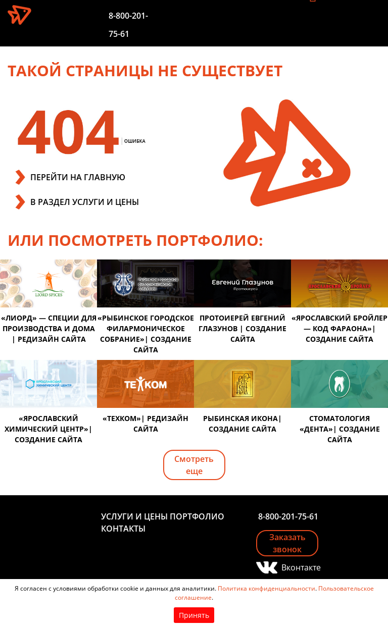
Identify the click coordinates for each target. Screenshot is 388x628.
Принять (194, 615)
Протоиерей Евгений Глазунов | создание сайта (242, 328)
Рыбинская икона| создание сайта (242, 423)
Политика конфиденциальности (266, 588)
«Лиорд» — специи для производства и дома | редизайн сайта (48, 328)
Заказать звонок (287, 543)
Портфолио (197, 516)
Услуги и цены (134, 516)
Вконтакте (299, 567)
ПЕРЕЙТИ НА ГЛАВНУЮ (77, 177)
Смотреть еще (194, 465)
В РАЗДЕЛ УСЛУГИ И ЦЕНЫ (84, 201)
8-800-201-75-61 (288, 516)
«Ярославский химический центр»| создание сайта (48, 428)
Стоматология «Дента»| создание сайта (340, 428)
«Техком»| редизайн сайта (145, 423)
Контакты (123, 528)
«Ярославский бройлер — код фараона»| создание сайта (339, 328)
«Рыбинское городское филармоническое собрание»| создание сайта (146, 333)
